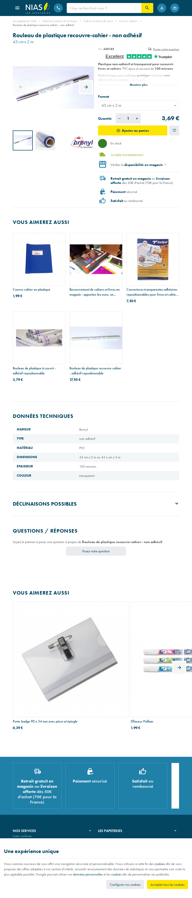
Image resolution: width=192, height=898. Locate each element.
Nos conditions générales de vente (35, 837)
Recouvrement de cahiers (29, 786)
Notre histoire (107, 780)
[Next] (86, 87)
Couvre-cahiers (128, 21)
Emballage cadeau (25, 805)
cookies (159, 864)
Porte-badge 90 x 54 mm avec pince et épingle (38, 660)
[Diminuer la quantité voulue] (119, 118)
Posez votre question (166, 49)
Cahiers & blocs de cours (98, 21)
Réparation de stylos (26, 793)
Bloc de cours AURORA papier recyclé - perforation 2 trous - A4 (152, 660)
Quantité (105, 118)
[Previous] (21, 87)
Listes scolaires (22, 780)
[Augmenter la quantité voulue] (137, 118)
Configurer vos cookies (125, 884)
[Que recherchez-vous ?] (104, 8)
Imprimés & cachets (25, 799)
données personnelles (88, 874)
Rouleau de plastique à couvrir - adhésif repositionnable (34, 370)
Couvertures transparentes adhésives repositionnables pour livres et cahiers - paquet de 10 (152, 292)
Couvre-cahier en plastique (31, 289)
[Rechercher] (147, 8)
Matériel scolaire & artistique (59, 21)
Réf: (100, 49)
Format (104, 96)
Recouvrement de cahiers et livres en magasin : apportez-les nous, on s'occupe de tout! (95, 292)
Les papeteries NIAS (24, 21)
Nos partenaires (108, 793)
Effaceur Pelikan (81, 658)
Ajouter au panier (135, 130)
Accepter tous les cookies (167, 884)
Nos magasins (107, 786)
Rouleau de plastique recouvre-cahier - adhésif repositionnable (95, 370)
